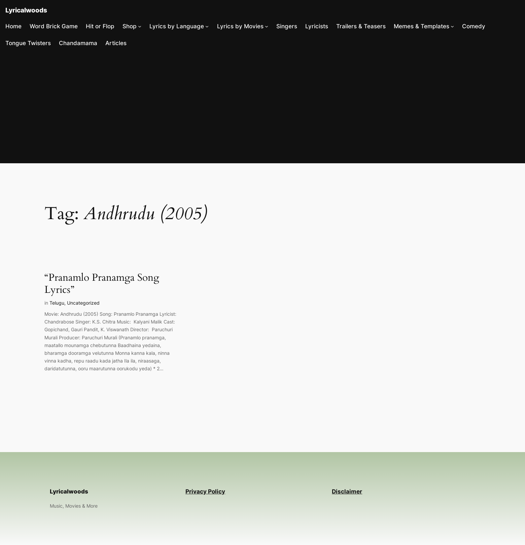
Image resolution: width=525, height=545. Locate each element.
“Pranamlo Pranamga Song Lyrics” (101, 284)
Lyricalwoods (26, 10)
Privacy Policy (205, 491)
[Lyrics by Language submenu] (207, 26)
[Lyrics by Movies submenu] (266, 26)
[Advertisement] (262, 107)
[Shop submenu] (139, 26)
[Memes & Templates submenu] (452, 26)
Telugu (56, 303)
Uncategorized (83, 303)
